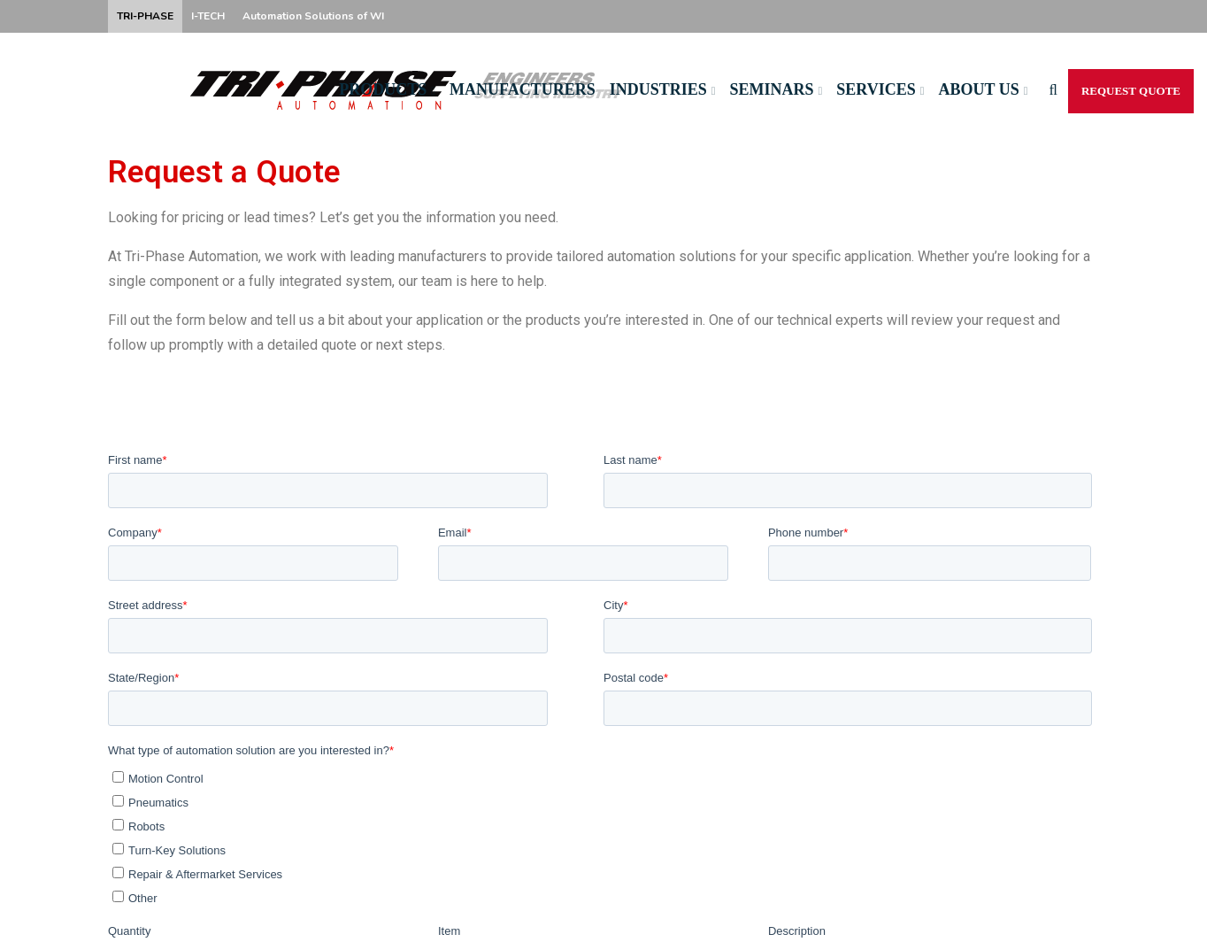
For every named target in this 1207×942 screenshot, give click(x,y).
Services (875, 89)
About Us (978, 89)
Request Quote (1130, 90)
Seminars (772, 89)
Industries (658, 89)
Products (383, 89)
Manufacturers (523, 89)
